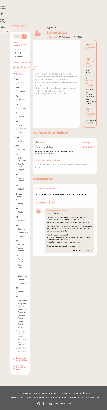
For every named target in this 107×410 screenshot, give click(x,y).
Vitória (21, 128)
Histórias (24, 389)
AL (17, 75)
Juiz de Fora (21, 161)
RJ (17, 237)
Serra (20, 121)
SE (17, 284)
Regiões (19, 70)
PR (17, 221)
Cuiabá (21, 185)
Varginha (21, 166)
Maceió (21, 79)
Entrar (100, 6)
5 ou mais (19, 53)
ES (17, 118)
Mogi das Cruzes (22, 301)
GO (17, 133)
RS (17, 252)
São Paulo (22, 344)
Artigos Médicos (80, 389)
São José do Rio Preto (22, 329)
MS (17, 171)
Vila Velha (22, 125)
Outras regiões (19, 191)
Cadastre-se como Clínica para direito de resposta (31, 393)
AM (17, 84)
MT (17, 181)
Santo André (20, 319)
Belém (21, 200)
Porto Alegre (21, 262)
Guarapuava (23, 229)
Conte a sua (38, 389)
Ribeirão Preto (21, 313)
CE (17, 101)
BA (17, 92)
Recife (20, 208)
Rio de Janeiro (21, 245)
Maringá (21, 232)
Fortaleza (22, 104)
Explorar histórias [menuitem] (33, 6)
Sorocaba (22, 347)
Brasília (21, 113)
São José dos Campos (22, 338)
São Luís (21, 145)
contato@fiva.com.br (60, 399)
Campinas (22, 296)
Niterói (21, 241)
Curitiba (21, 225)
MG (17, 150)
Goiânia (21, 137)
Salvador (21, 96)
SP (17, 292)
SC (17, 268)
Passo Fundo (20, 256)
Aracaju (21, 288)
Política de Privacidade (69, 393)
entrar (49, 190)
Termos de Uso (92, 393)
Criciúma (21, 276)
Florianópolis (23, 279)
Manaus (21, 87)
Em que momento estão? (20, 363)
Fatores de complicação (21, 355)
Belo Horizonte (22, 155)
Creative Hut (74, 407)
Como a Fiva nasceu (58, 389)
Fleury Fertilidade (44, 143)
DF (17, 109)
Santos (21, 324)
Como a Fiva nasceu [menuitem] (67, 6)
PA (17, 196)
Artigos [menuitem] (83, 6)
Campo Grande (21, 175)
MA (17, 142)
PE (17, 204)
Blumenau (22, 272)
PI (17, 213)
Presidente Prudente (22, 307)
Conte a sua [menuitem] (49, 6)
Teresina (21, 216)
